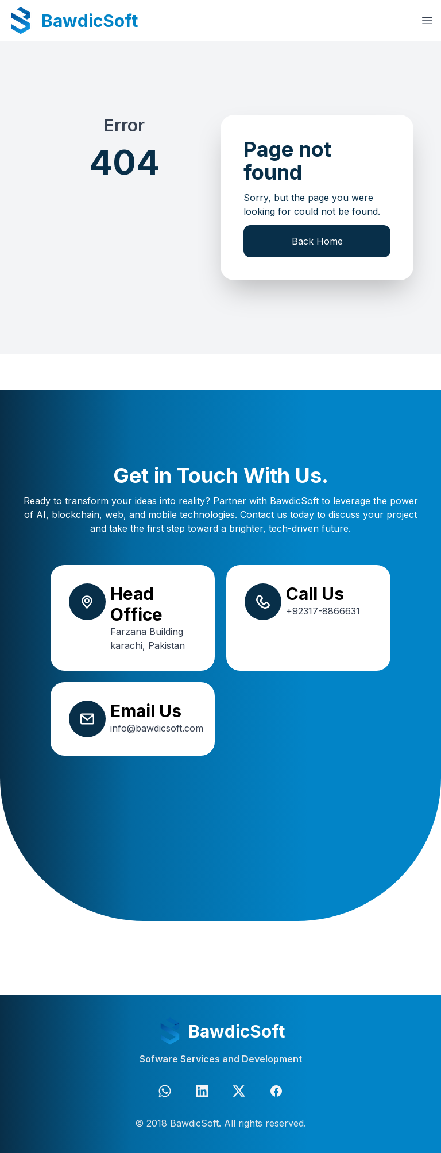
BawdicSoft (89, 20)
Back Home (317, 241)
